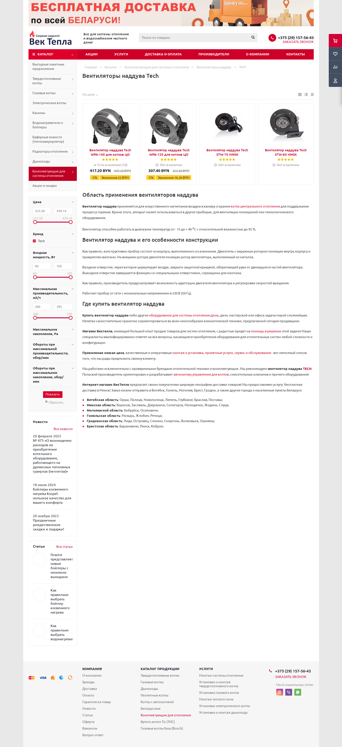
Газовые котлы (43, 93)
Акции (91, 54)
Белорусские (151, 708)
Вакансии (89, 728)
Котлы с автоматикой (157, 702)
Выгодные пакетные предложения (48, 66)
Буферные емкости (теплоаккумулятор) (48, 139)
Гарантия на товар (96, 702)
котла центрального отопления (255, 206)
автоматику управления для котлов (201, 374)
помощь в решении (266, 331)
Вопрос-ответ (93, 735)
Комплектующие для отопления (166, 715)
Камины (38, 113)
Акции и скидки (44, 185)
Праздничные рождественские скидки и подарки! (48, 524)
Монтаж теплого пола (216, 699)
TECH (307, 369)
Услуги (121, 54)
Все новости (63, 429)
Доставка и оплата (163, 54)
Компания (92, 669)
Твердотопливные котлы (46, 81)
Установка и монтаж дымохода (223, 712)
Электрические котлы (49, 103)
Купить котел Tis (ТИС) (158, 722)
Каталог (45, 54)
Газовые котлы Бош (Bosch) (162, 728)
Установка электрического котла (224, 706)
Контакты (295, 54)
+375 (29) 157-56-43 (296, 37)
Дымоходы (41, 161)
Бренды (88, 682)
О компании (257, 54)
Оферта (88, 722)
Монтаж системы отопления (221, 675)
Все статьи (64, 547)
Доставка (89, 689)
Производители (213, 54)
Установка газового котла (219, 693)
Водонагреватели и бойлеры (47, 125)
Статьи (87, 715)
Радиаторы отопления (50, 151)
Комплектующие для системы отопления (48, 173)
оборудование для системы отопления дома (184, 315)
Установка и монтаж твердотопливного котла (218, 684)
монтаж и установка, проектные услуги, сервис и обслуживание (221, 353)
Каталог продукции (160, 669)
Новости (89, 708)
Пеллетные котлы (154, 695)
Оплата (88, 695)
